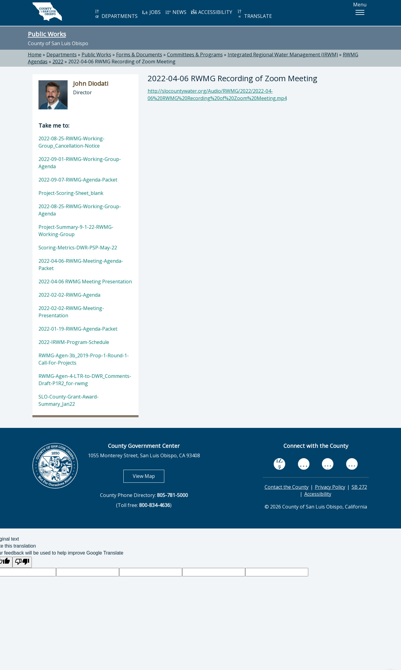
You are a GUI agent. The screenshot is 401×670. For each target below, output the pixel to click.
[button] (359, 12)
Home (35, 54)
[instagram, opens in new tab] (352, 464)
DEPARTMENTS (116, 14)
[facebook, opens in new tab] (279, 463)
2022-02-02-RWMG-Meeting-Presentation (71, 312)
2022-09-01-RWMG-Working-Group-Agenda (79, 163)
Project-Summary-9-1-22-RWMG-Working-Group (75, 231)
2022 (57, 61)
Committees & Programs (195, 54)
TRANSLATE (254, 14)
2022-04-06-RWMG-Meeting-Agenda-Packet (80, 265)
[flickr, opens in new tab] (327, 464)
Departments (61, 54)
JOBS (151, 12)
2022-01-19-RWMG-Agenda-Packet (77, 328)
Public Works (47, 34)
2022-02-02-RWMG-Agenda (69, 295)
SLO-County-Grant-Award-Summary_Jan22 (68, 400)
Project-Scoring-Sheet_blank (70, 193)
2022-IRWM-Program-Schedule (73, 342)
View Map (148, 475)
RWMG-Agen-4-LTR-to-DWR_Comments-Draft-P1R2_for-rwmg (84, 380)
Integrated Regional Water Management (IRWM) (283, 54)
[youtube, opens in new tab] (303, 464)
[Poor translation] (22, 562)
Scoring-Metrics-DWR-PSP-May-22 (77, 247)
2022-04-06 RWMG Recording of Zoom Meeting (121, 61)
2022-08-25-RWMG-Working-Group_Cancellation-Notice (71, 142)
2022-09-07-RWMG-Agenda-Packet (77, 179)
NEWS (175, 12)
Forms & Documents (139, 54)
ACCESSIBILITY (211, 12)
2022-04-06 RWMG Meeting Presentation (85, 281)
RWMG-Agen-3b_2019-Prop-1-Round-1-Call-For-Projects (83, 359)
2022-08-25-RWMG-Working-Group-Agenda (79, 210)
